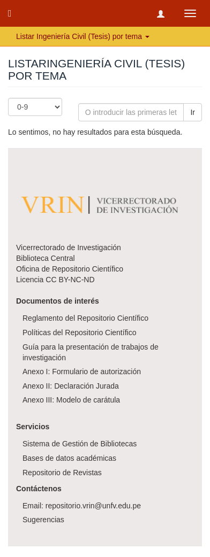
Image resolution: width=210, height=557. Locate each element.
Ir (192, 112)
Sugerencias (43, 519)
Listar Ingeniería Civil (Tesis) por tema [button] (82, 36)
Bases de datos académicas (69, 458)
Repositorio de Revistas (62, 472)
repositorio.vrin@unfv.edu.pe (93, 505)
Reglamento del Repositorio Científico (85, 318)
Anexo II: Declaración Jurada (70, 386)
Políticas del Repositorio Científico (79, 332)
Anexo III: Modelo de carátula (71, 400)
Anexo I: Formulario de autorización (81, 371)
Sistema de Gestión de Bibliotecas (79, 443)
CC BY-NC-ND (70, 279)
